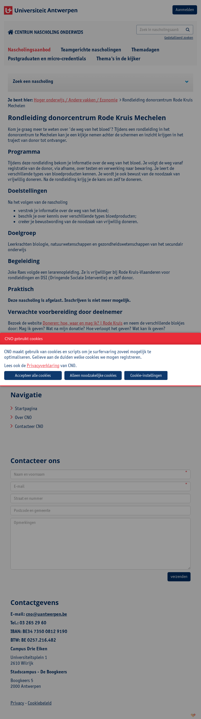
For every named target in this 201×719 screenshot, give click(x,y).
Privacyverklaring (43, 365)
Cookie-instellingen (146, 375)
